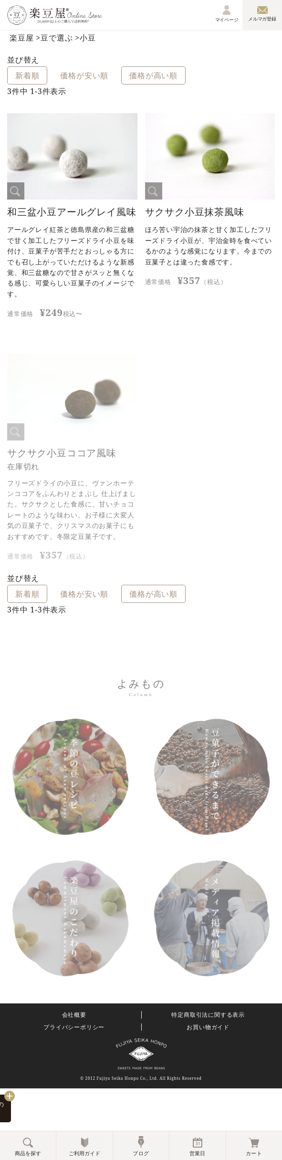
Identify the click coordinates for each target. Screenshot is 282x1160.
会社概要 (74, 1015)
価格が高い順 (153, 75)
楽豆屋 (21, 37)
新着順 (27, 75)
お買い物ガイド (208, 1027)
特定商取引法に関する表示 (208, 1015)
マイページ (227, 13)
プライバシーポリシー (73, 1027)
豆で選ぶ (57, 37)
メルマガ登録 (262, 13)
